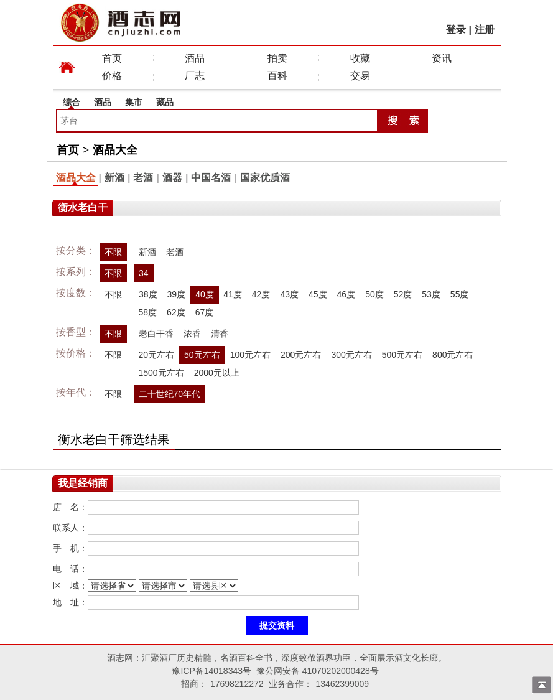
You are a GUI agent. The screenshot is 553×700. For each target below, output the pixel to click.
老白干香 (156, 333)
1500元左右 (161, 373)
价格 (112, 75)
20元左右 (157, 355)
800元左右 (452, 355)
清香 (219, 333)
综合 (71, 102)
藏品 (165, 102)
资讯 (442, 58)
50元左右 (202, 355)
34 (144, 273)
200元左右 (301, 355)
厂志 (195, 75)
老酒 (143, 177)
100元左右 (250, 355)
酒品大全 (115, 150)
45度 (318, 294)
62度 (176, 312)
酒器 (172, 177)
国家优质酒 (265, 177)
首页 (112, 58)
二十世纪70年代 (170, 394)
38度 (148, 294)
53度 (431, 294)
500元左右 (402, 355)
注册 (485, 29)
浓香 (192, 333)
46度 (346, 294)
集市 (133, 102)
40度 (204, 294)
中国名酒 (211, 177)
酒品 (195, 58)
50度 (374, 294)
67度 (204, 312)
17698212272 (237, 684)
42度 (261, 294)
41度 (232, 294)
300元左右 (351, 355)
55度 (459, 294)
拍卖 (277, 58)
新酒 (114, 177)
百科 (277, 75)
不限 (113, 252)
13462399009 (342, 684)
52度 (403, 294)
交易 (360, 75)
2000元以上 (216, 373)
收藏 (360, 58)
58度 (148, 312)
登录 (456, 29)
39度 (176, 294)
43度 (289, 294)
